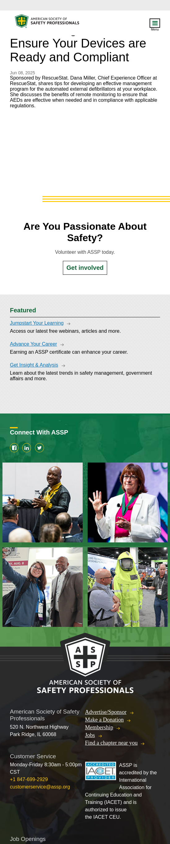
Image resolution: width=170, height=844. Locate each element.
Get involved (84, 267)
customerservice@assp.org (40, 786)
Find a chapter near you (111, 743)
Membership (99, 727)
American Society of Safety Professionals (47, 22)
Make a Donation (104, 720)
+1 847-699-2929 (29, 779)
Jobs (90, 735)
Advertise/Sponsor (106, 712)
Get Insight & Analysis (34, 365)
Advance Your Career (33, 344)
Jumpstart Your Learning (36, 323)
